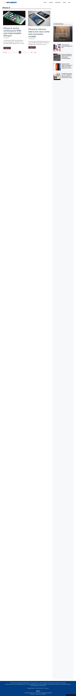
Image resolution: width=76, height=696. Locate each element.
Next (35, 52)
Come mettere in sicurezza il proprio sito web (66, 46)
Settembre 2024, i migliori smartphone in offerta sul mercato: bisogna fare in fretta (66, 66)
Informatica (58, 2)
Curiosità (51, 2)
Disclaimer (44, 694)
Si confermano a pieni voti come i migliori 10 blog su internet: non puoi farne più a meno (66, 75)
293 (31, 52)
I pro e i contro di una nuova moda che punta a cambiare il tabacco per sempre (62, 36)
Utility (64, 2)
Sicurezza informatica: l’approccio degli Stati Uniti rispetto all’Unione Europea (66, 56)
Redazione (32, 694)
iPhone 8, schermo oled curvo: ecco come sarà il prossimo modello (38, 33)
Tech (69, 2)
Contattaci (46, 688)
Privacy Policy (38, 694)
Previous (5, 52)
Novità (45, 2)
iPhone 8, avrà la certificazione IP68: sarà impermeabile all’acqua (12, 32)
